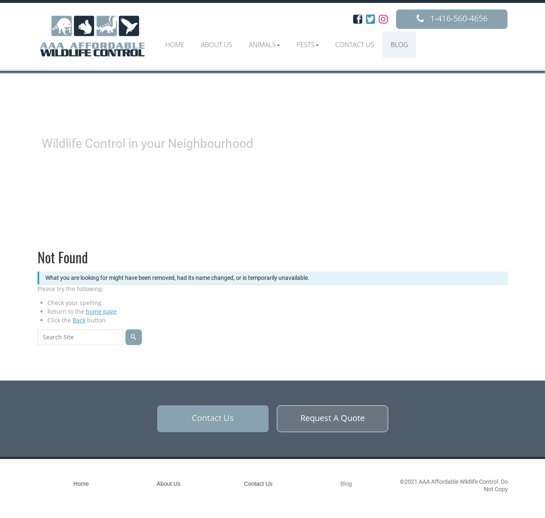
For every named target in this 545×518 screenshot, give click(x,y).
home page (101, 311)
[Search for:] (81, 337)
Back (79, 320)
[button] (264, 44)
